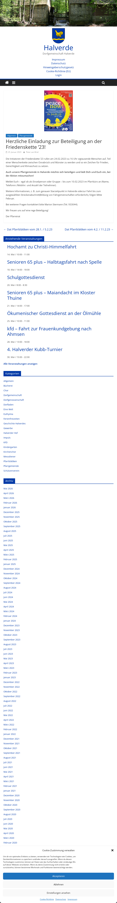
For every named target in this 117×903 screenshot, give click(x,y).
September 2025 (12, 526)
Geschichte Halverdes (15, 423)
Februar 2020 (10, 842)
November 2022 (12, 686)
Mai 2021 (8, 771)
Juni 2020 (8, 823)
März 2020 (9, 837)
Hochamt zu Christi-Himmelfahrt (41, 247)
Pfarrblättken (10, 461)
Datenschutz (60, 899)
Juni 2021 (8, 767)
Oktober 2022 (10, 691)
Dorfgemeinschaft (13, 395)
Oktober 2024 (10, 578)
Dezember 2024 (12, 568)
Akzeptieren (58, 876)
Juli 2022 (8, 705)
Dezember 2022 (12, 682)
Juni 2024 (8, 597)
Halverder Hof (11, 432)
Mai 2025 (8, 545)
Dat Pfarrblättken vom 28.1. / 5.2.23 (28, 229)
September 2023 (12, 639)
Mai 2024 (8, 601)
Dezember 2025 (12, 512)
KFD (5, 442)
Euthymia (8, 414)
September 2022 (12, 696)
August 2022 (10, 701)
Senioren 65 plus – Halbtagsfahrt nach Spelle (54, 262)
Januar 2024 (10, 620)
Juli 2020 (8, 819)
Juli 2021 (8, 762)
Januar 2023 (10, 677)
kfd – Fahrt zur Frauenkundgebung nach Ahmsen (49, 331)
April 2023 (9, 663)
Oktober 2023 (10, 634)
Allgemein (11, 135)
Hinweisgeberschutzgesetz (58, 67)
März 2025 (9, 554)
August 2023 (10, 644)
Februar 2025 (10, 559)
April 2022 (9, 719)
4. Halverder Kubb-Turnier (34, 349)
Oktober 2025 (10, 521)
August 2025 (10, 531)
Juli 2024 (8, 592)
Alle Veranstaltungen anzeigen (20, 363)
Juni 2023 (8, 653)
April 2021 (9, 776)
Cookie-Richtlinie (47, 899)
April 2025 (9, 549)
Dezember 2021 (12, 738)
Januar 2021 (10, 790)
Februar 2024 (10, 616)
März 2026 (9, 498)
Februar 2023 (10, 672)
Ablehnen (59, 884)
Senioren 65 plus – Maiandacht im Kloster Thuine (51, 295)
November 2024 (12, 573)
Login (58, 75)
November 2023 (12, 630)
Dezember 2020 (12, 795)
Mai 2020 (8, 828)
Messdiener (10, 456)
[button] (112, 850)
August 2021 (10, 757)
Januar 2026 (10, 507)
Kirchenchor (10, 451)
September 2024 (12, 582)
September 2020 (12, 809)
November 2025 (12, 516)
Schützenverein (11, 470)
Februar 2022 (10, 729)
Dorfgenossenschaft (14, 399)
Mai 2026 (8, 488)
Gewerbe (8, 428)
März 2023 (9, 667)
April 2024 (9, 606)
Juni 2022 (8, 710)
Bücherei (8, 385)
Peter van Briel (32, 152)
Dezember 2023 (12, 625)
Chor (6, 390)
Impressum (72, 899)
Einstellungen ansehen (58, 892)
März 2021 (9, 781)
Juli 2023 (8, 649)
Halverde (58, 47)
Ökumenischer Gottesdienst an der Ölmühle (54, 313)
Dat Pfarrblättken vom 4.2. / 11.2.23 (89, 229)
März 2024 (9, 611)
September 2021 (12, 752)
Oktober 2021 (10, 748)
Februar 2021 (10, 786)
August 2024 (10, 587)
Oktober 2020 (10, 804)
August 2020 (10, 814)
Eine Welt (8, 409)
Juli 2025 (8, 535)
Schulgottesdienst (26, 277)
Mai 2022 (8, 715)
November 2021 (12, 743)
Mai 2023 (8, 658)
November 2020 (12, 800)
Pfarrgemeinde (26, 135)
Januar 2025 (10, 564)
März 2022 (9, 724)
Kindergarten (10, 447)
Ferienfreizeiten (12, 418)
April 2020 (9, 833)
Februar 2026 (10, 502)
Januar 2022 (10, 734)
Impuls (7, 437)
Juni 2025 (8, 540)
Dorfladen (9, 404)
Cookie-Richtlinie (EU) (58, 71)
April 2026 (9, 493)
